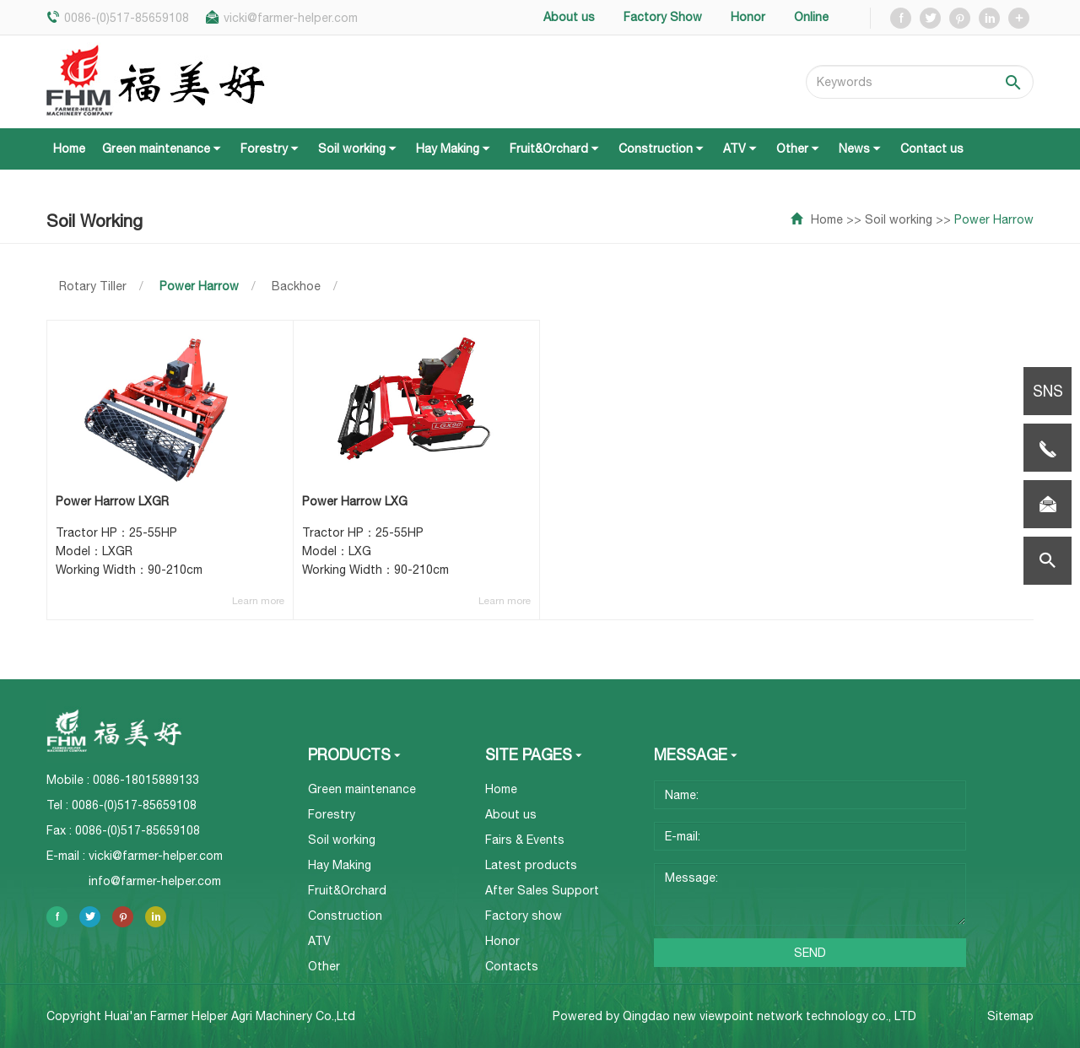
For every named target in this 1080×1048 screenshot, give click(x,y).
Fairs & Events (524, 839)
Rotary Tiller (93, 286)
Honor (502, 941)
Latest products (531, 865)
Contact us (932, 148)
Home (69, 148)
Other (799, 148)
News (861, 148)
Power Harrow (994, 219)
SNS (1048, 391)
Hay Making (454, 148)
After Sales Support (542, 890)
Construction (662, 148)
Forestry (270, 148)
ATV (741, 148)
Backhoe (296, 286)
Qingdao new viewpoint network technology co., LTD (769, 1016)
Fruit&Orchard (556, 148)
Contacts (511, 966)
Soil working (358, 148)
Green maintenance (163, 148)
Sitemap (1010, 1016)
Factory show (523, 915)
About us (511, 814)
